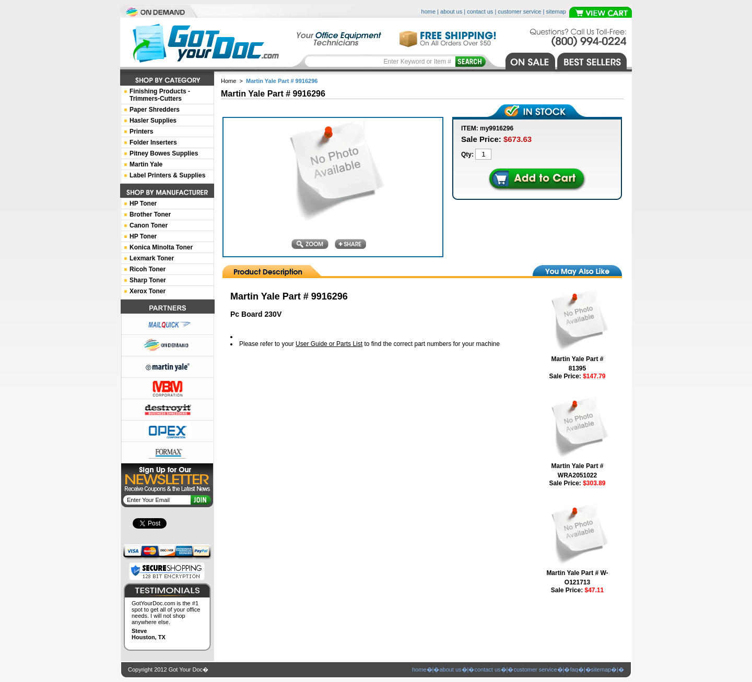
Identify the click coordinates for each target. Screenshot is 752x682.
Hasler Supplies (153, 120)
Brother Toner (150, 214)
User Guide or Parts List (329, 344)
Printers (141, 131)
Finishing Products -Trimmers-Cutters (160, 95)
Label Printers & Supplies (167, 175)
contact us (480, 11)
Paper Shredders (155, 109)
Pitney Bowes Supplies (164, 153)
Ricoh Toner (148, 269)
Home (228, 81)
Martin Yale (146, 164)
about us (451, 11)
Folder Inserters (153, 142)
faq (574, 669)
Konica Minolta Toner (161, 247)
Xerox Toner (148, 291)
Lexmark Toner (152, 258)
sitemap (556, 11)
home (428, 11)
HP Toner (143, 203)
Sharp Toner (148, 280)
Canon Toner (149, 225)
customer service (519, 11)
